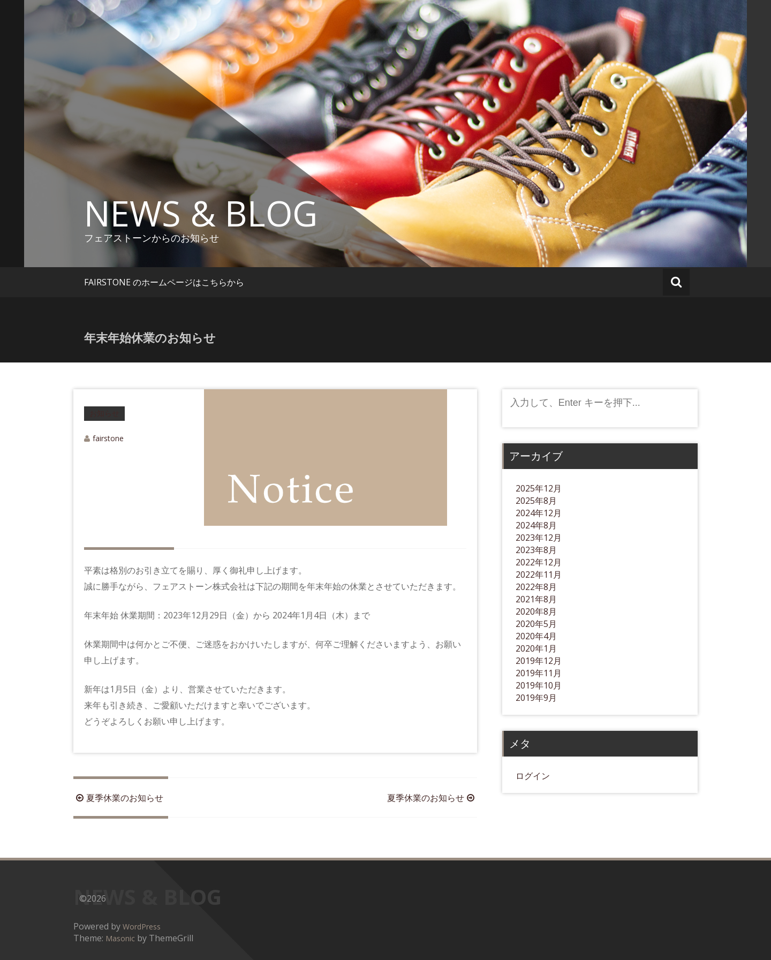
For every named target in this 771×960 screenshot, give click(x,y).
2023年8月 (536, 550)
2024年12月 (539, 513)
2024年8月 (536, 525)
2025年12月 (539, 488)
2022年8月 (536, 587)
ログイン (533, 776)
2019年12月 (539, 661)
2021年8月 (536, 599)
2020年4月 (536, 636)
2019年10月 (539, 685)
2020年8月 (536, 611)
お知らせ (104, 413)
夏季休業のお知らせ (118, 798)
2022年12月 (539, 562)
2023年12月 (539, 537)
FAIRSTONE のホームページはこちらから (164, 282)
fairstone (108, 438)
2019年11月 (539, 673)
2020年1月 (536, 648)
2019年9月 (536, 698)
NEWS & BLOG (201, 213)
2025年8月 (536, 501)
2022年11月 (539, 574)
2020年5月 (536, 624)
